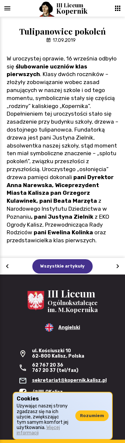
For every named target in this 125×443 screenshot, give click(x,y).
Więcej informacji (38, 430)
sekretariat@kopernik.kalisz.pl (69, 380)
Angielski (69, 327)
